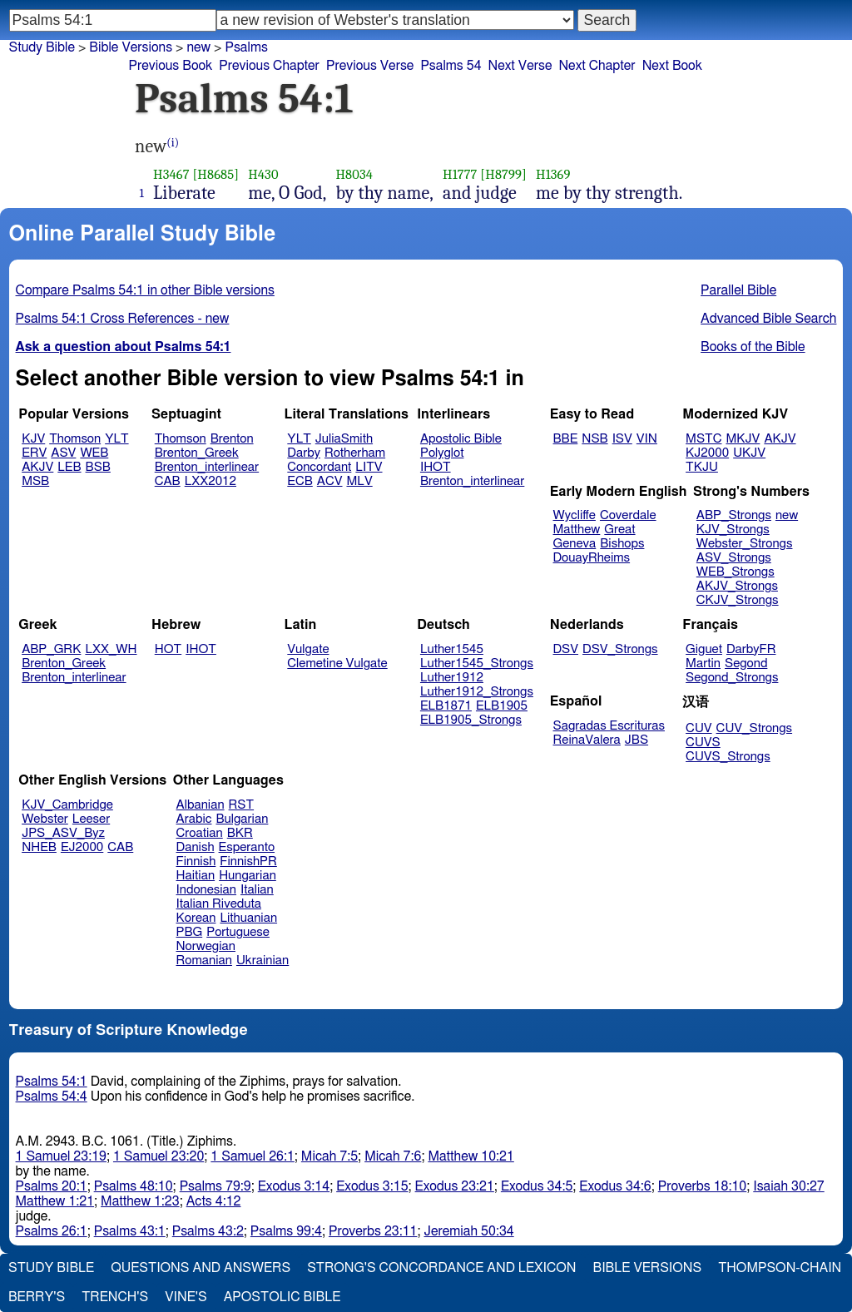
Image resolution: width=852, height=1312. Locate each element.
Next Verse (520, 65)
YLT (116, 439)
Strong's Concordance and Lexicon (441, 1268)
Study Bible (42, 47)
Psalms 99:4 (286, 1231)
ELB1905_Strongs (471, 720)
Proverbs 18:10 (702, 1186)
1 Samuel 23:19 (61, 1156)
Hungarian (247, 875)
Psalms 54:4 (51, 1096)
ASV (63, 453)
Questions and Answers (200, 1268)
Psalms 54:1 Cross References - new (123, 318)
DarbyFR (751, 649)
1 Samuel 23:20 (158, 1156)
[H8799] (503, 174)
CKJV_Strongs (737, 600)
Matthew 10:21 (470, 1156)
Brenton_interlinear (207, 467)
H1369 (553, 174)
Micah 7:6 (392, 1156)
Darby (303, 453)
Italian (257, 890)
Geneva (575, 543)
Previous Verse (370, 65)
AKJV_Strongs (737, 586)
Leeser (91, 819)
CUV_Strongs (754, 728)
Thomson (75, 439)
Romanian (204, 960)
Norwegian (205, 946)
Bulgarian (241, 819)
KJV (33, 439)
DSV (566, 649)
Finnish (196, 861)
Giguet (704, 649)
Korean (196, 918)
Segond (746, 663)
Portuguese (238, 932)
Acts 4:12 (213, 1201)
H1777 (460, 174)
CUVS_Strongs (728, 756)
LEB (69, 467)
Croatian (199, 833)
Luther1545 (451, 649)
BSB (98, 467)
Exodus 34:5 (536, 1186)
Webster (45, 819)
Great (619, 529)
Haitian (195, 875)
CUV (699, 728)
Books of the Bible (753, 347)
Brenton (232, 439)
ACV (330, 481)
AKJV (37, 467)
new (786, 515)
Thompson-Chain (779, 1268)
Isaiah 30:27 (788, 1186)
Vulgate (308, 649)
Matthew (577, 529)
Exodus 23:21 (454, 1186)
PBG (189, 932)
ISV (622, 439)
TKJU (702, 467)
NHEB (39, 847)
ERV (34, 453)
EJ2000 (82, 847)
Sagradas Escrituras (609, 726)
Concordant (319, 467)
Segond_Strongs (732, 677)
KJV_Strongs (733, 529)
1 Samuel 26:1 (252, 1156)
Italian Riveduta (218, 904)
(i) (172, 143)
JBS (636, 740)
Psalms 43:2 (208, 1231)
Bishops (622, 543)
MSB (35, 481)
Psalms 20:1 (51, 1186)
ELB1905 (502, 706)
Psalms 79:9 (215, 1186)
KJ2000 (707, 453)
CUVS (703, 742)
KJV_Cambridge (67, 805)
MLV (359, 481)
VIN (647, 439)
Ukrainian (262, 960)
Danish (195, 847)
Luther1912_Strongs (476, 692)
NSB (594, 439)
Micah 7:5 (329, 1156)
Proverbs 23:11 (373, 1231)
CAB (168, 481)
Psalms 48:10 (133, 1186)
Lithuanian (248, 918)
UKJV (749, 453)
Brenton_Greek (197, 453)
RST (242, 805)
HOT (168, 649)
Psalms (246, 47)
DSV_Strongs (620, 649)
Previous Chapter (269, 65)
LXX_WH (110, 649)
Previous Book (170, 65)
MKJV (743, 439)
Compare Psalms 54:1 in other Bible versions (145, 290)
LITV (368, 467)
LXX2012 (210, 481)
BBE (565, 439)
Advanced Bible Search (768, 318)
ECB (299, 481)
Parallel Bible (738, 290)
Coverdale (628, 515)
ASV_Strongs (733, 558)
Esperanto (247, 847)
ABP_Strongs (733, 515)
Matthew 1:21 (55, 1201)
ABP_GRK (51, 649)
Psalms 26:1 (51, 1231)
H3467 (171, 174)
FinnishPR (248, 861)
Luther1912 (451, 677)
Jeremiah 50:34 (468, 1231)
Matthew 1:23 (140, 1201)
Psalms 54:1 (51, 1081)
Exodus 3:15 (372, 1186)
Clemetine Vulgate (337, 663)
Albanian (200, 805)
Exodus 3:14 (293, 1186)
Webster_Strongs (744, 543)
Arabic (194, 819)
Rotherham (354, 453)
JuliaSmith (344, 439)
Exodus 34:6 (615, 1186)
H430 (263, 174)
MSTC (703, 439)
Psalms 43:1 (130, 1231)
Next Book (672, 65)
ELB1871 (446, 706)
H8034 (354, 174)
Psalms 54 (450, 65)
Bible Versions (130, 47)
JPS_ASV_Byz (63, 833)
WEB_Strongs (735, 572)
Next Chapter (596, 65)
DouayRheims (592, 558)
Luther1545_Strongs (476, 663)
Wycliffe (574, 515)
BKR (240, 833)
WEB (94, 453)
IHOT (435, 467)
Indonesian (206, 890)
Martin (703, 663)
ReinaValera (587, 740)
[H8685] (215, 174)
